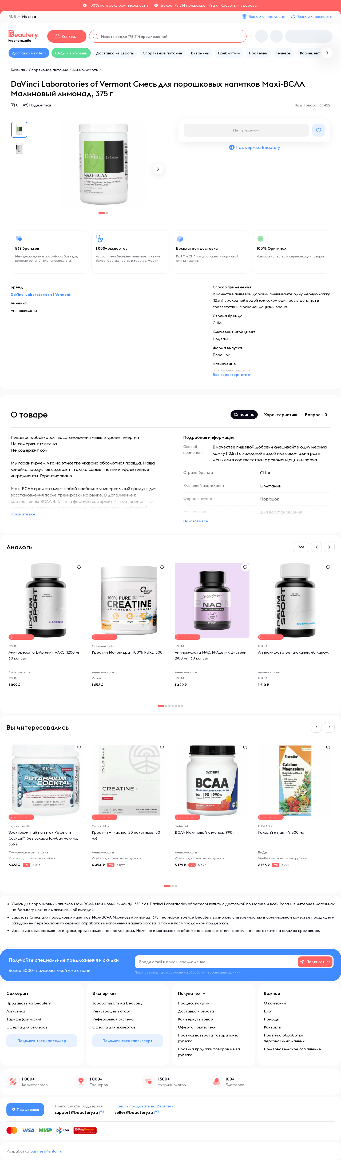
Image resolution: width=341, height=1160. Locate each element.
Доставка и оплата (196, 1011)
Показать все (23, 514)
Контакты (272, 1027)
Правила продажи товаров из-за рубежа (209, 1052)
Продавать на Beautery (28, 1003)
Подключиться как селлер (41, 1040)
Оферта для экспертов (114, 1027)
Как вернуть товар (195, 1019)
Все (301, 547)
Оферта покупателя (197, 1027)
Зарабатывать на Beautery (117, 1003)
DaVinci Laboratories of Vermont (41, 294)
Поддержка (25, 1109)
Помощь (271, 1019)
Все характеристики (232, 374)
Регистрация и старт (111, 1011)
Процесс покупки (193, 1003)
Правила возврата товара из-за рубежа (208, 1038)
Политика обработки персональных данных (284, 1038)
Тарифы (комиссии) (23, 1019)
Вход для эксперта (314, 16)
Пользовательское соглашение (292, 1049)
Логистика (15, 1011)
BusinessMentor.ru (46, 1151)
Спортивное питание (48, 69)
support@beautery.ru (76, 1112)
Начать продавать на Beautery (143, 1106)
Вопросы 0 (316, 414)
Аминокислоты (85, 69)
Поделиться (40, 105)
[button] (158, 169)
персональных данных (222, 972)
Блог (268, 1011)
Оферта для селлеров (27, 1027)
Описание (244, 414)
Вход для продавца (267, 16)
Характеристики (281, 414)
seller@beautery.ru (133, 1112)
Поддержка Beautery (254, 147)
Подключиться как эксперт (127, 1040)
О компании (275, 1003)
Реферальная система (113, 1019)
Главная (18, 69)
